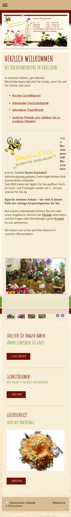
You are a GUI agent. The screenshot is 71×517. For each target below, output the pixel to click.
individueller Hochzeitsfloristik (30, 103)
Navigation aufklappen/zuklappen (35, 5)
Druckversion (15, 502)
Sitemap (30, 502)
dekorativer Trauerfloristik (28, 109)
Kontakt (59, 218)
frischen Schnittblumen (26, 95)
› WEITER (16, 394)
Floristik (47, 214)
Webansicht (58, 502)
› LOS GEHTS (18, 356)
